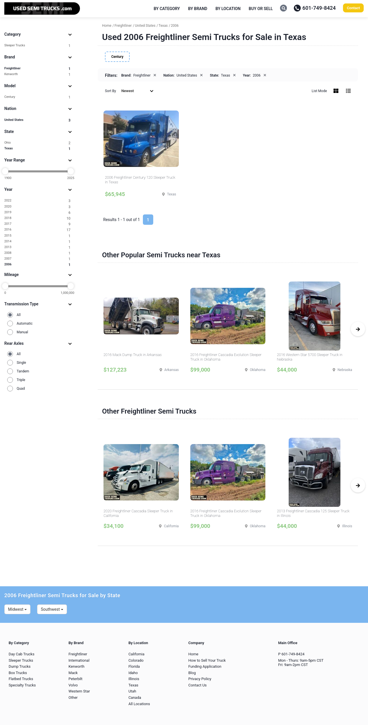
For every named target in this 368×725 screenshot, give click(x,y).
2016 (37, 230)
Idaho (133, 673)
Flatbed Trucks (21, 679)
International (78, 660)
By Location (227, 8)
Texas (37, 148)
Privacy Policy (199, 679)
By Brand (197, 8)
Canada (135, 697)
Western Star (79, 691)
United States (37, 120)
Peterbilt (75, 679)
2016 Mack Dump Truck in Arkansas (132, 355)
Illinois (134, 679)
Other (73, 697)
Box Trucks (18, 673)
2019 (37, 212)
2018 (37, 218)
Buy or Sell (261, 8)
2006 (37, 264)
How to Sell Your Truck (207, 660)
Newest (137, 91)
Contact (353, 8)
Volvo (73, 685)
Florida (134, 666)
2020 (37, 207)
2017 (37, 224)
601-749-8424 (315, 8)
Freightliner (37, 68)
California (137, 654)
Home (193, 654)
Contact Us (197, 685)
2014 (37, 241)
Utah (132, 691)
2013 (37, 247)
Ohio (37, 143)
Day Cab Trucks (21, 654)
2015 (37, 236)
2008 (37, 253)
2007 (37, 259)
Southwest (52, 609)
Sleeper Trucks (37, 45)
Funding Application (204, 666)
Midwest (17, 609)
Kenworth (37, 74)
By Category (167, 8)
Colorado (136, 660)
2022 (37, 201)
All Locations (139, 704)
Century (37, 97)
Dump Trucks (19, 666)
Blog (192, 673)
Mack (73, 673)
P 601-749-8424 (291, 654)
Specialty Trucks (22, 685)
